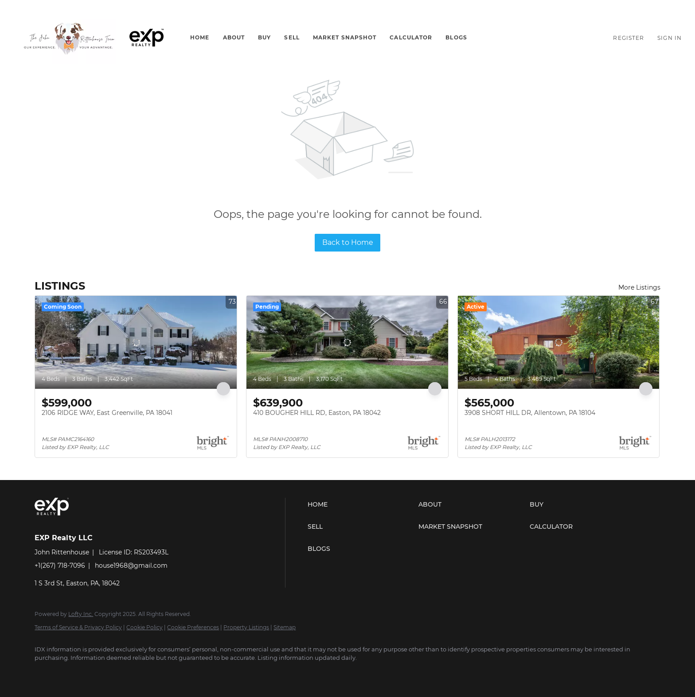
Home (199, 37)
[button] (69, 37)
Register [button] (628, 38)
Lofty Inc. (80, 614)
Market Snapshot (345, 37)
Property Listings (246, 627)
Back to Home (347, 242)
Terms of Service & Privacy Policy (78, 627)
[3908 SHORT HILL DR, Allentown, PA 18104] (559, 342)
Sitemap (284, 627)
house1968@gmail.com (131, 565)
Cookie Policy (144, 627)
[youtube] (96, 673)
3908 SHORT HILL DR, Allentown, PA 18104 (530, 413)
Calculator (411, 37)
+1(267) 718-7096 (60, 565)
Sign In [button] (669, 38)
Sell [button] (291, 37)
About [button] (234, 37)
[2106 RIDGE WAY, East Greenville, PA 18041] (136, 342)
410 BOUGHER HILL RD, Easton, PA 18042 (317, 413)
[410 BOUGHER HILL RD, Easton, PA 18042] (347, 342)
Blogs (456, 37)
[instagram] (71, 673)
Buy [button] (264, 37)
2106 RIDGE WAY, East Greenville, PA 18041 (107, 413)
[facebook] (45, 673)
